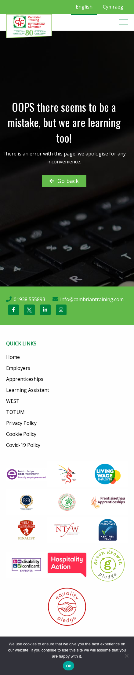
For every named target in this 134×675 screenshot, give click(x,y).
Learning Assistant (27, 390)
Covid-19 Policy (23, 445)
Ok (68, 666)
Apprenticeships (24, 379)
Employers (18, 368)
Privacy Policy (21, 423)
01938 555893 (29, 299)
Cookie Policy (21, 434)
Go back (64, 180)
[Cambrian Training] (29, 25)
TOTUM (15, 412)
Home (13, 357)
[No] (126, 656)
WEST (13, 401)
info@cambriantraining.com (92, 299)
